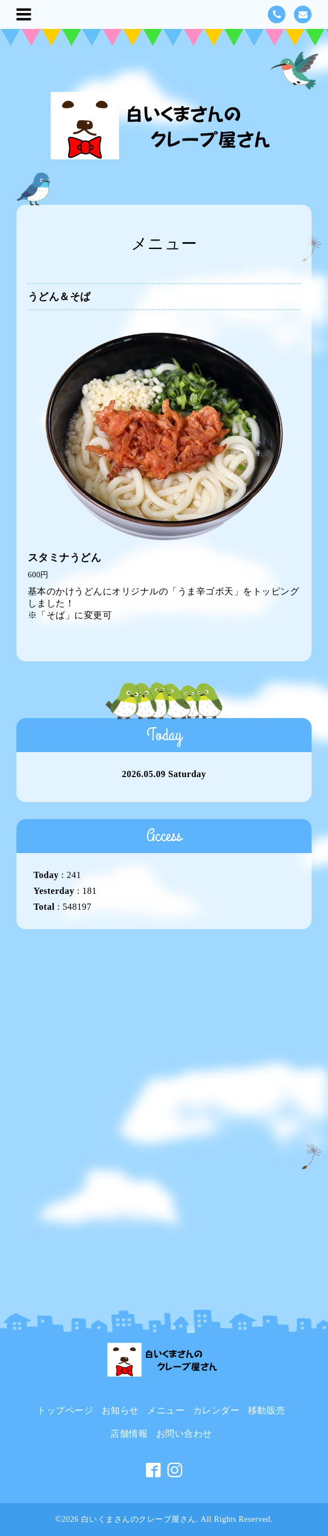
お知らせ (120, 1410)
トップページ (65, 1410)
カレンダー (216, 1410)
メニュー (165, 1410)
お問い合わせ (184, 1433)
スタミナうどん (65, 557)
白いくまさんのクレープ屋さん (138, 1519)
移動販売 (266, 1410)
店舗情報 (129, 1433)
